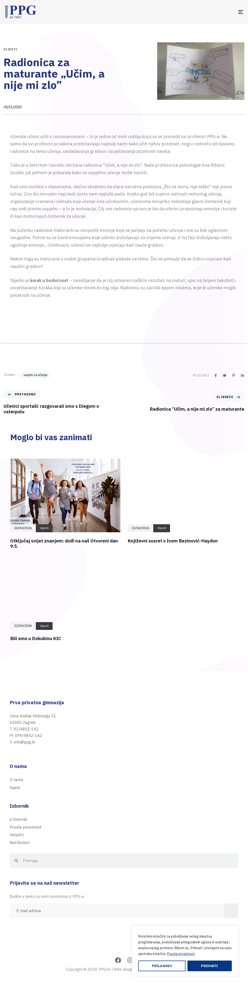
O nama (16, 779)
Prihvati (209, 966)
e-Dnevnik (18, 819)
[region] (185, 950)
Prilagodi (162, 966)
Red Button (20, 842)
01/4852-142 (26, 729)
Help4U (17, 834)
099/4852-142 (28, 735)
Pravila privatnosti (181, 954)
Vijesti (10, 49)
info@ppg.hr (24, 742)
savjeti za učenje (35, 375)
